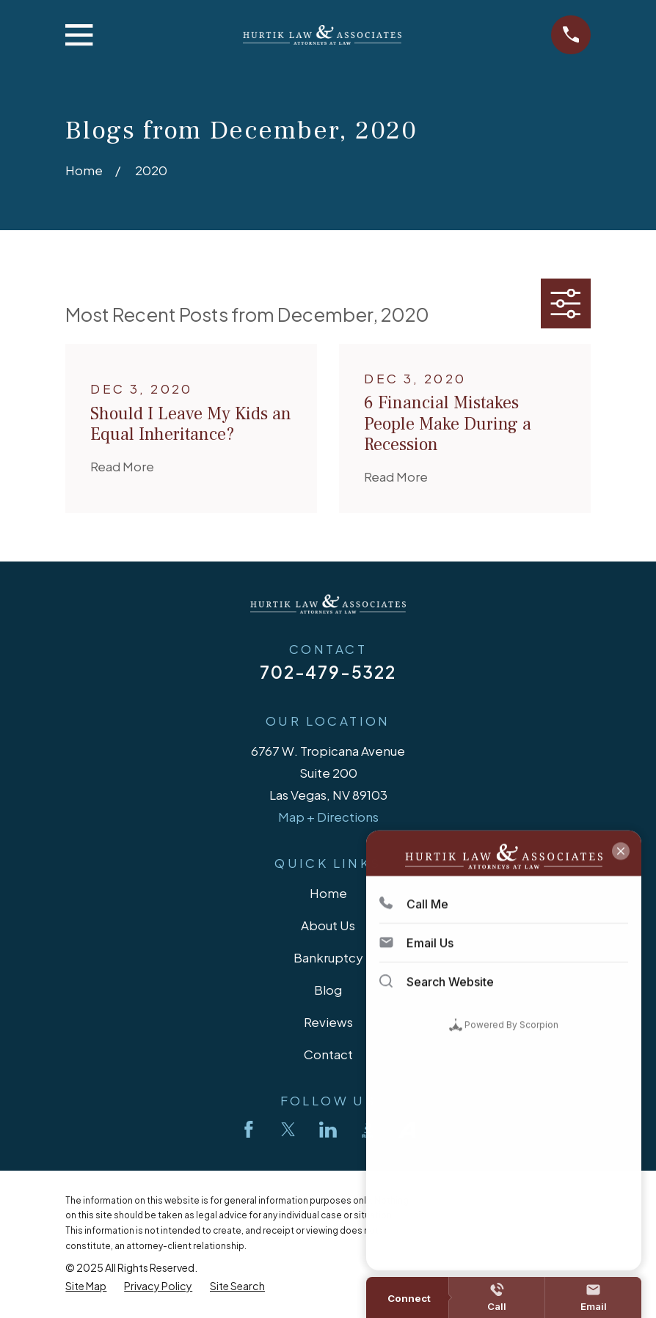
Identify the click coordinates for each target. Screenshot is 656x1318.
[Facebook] (249, 1129)
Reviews (328, 1022)
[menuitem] (85, 1286)
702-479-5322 (328, 671)
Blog (328, 990)
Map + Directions (328, 817)
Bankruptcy (328, 957)
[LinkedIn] (328, 1129)
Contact (328, 1054)
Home (328, 893)
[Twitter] (288, 1129)
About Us (328, 925)
